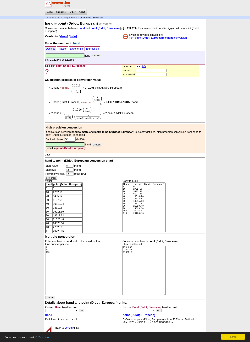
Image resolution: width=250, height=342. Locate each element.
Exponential (76, 48)
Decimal (50, 48)
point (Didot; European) (105, 28)
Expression (92, 48)
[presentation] (76, 89)
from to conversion (158, 37)
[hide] (73, 36)
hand (74, 17)
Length (66, 17)
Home (50, 12)
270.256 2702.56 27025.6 (144, 270)
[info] (144, 66)
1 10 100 (66, 270)
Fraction (62, 48)
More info (43, 337)
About (82, 12)
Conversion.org (52, 17)
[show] (63, 36)
